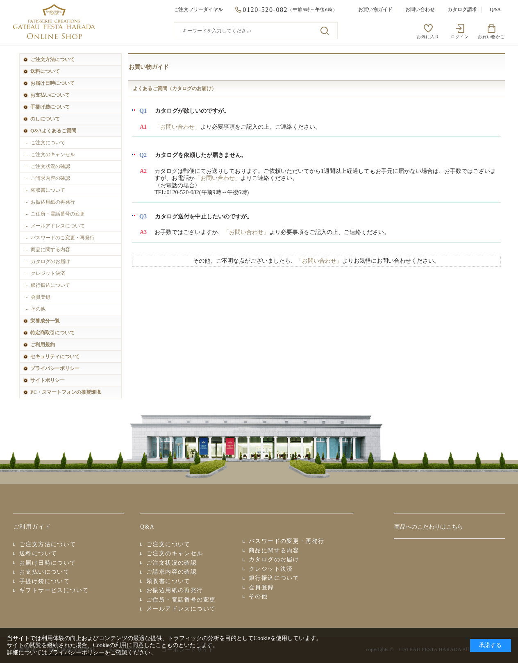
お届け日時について (52, 83)
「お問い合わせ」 (177, 127)
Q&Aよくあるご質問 (53, 131)
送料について (45, 71)
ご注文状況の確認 (50, 166)
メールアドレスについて (58, 226)
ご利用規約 (42, 344)
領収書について (48, 190)
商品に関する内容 (50, 249)
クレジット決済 (48, 273)
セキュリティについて (55, 356)
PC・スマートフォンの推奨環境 (65, 392)
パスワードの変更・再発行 (287, 541)
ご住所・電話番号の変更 (58, 214)
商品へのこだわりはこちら (428, 527)
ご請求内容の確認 (50, 178)
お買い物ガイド (375, 9)
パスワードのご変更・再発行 (63, 238)
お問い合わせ (420, 9)
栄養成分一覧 (45, 321)
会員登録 (40, 297)
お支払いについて (50, 95)
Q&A (495, 9)
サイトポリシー (47, 380)
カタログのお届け (50, 261)
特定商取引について (52, 333)
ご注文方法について (52, 59)
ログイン (460, 36)
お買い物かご (491, 36)
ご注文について (48, 142)
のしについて (45, 119)
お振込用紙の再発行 (53, 202)
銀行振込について (50, 285)
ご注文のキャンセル (53, 154)
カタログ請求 (462, 9)
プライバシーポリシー (55, 368)
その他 (38, 309)
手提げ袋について (50, 107)
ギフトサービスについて (54, 590)
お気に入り (428, 36)
